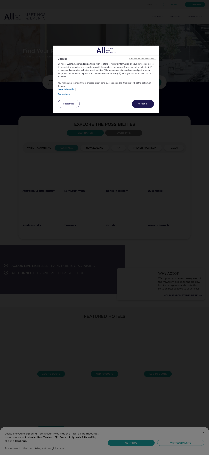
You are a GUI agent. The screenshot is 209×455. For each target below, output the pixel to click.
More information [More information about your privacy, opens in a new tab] (66, 89)
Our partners (64, 94)
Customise (68, 104)
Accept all (143, 104)
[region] (106, 79)
